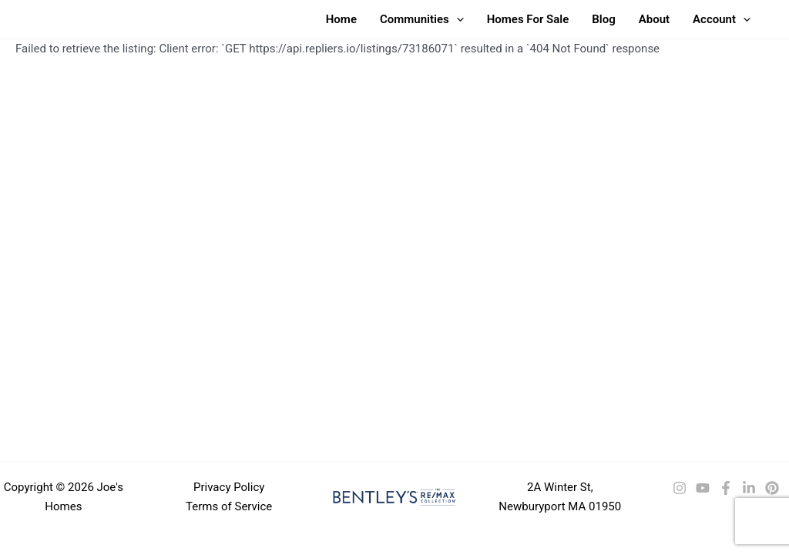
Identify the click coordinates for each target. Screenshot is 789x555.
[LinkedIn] (749, 488)
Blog (603, 19)
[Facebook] (726, 488)
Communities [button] (422, 19)
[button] (456, 19)
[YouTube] (703, 488)
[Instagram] (680, 488)
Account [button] (721, 19)
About (654, 19)
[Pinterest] (772, 488)
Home (341, 19)
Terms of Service (229, 506)
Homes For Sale (528, 19)
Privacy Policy (228, 487)
